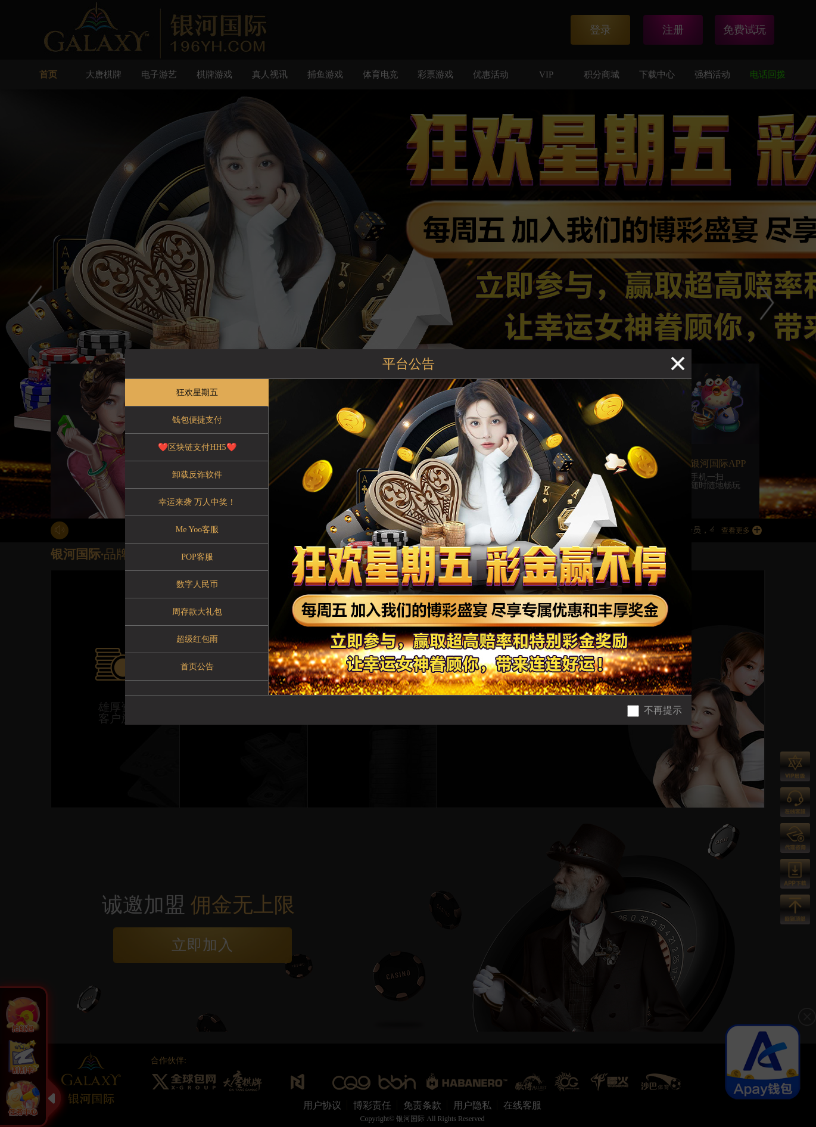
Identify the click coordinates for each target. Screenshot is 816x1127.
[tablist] (197, 537)
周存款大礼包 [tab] (197, 611)
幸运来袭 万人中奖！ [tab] (197, 502)
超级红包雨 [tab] (197, 639)
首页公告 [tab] (197, 666)
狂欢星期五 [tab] (197, 392)
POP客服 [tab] (197, 556)
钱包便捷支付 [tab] (197, 419)
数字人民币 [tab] (197, 584)
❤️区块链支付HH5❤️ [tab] (197, 447)
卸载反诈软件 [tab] (197, 474)
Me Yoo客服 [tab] (197, 529)
